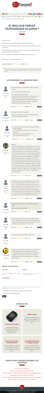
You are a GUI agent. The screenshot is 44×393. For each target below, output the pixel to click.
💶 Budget (4, 16)
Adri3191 (5, 93)
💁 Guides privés (30, 16)
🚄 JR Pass (24, 16)
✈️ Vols (15, 16)
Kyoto (19, 165)
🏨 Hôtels (19, 16)
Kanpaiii (6, 59)
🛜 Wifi (36, 16)
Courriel (24, 269)
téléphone (24, 99)
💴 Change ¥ (10, 16)
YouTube (21, 133)
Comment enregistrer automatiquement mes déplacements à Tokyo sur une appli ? (22, 377)
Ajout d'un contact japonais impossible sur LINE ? (22, 371)
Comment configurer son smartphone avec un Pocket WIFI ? (22, 379)
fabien (4, 150)
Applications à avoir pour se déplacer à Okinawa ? (22, 375)
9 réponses (22, 32)
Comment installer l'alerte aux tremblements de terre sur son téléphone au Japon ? (22, 373)
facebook (36, 160)
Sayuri (4, 240)
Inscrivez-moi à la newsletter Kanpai (11, 293)
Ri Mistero (5, 255)
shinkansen (18, 188)
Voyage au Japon (9, 18)
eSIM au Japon (32, 314)
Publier (4, 296)
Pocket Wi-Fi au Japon (12, 324)
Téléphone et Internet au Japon (18, 18)
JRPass (33, 182)
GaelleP (5, 224)
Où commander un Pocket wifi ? (22, 368)
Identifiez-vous (12, 273)
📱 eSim (40, 16)
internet (36, 50)
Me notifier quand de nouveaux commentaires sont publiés (17, 290)
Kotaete (3, 18)
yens (22, 98)
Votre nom (5, 269)
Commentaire (6, 278)
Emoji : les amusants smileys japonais (12, 341)
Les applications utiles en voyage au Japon (32, 341)
